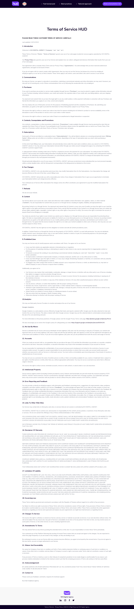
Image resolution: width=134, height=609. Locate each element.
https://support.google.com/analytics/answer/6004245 (88, 323)
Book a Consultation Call (112, 4)
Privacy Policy (29, 60)
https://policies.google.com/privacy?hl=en (98, 319)
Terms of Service (49, 607)
